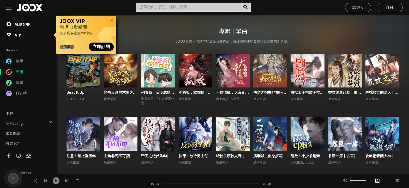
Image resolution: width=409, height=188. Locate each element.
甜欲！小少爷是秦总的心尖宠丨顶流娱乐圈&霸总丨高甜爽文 (307, 156)
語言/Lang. (29, 123)
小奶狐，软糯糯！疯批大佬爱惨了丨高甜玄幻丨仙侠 (195, 92)
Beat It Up (76, 92)
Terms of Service (18, 173)
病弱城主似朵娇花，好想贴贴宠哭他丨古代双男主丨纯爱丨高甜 (270, 156)
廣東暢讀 (110, 99)
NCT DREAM (75, 99)
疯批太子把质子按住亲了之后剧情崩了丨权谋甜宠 (307, 92)
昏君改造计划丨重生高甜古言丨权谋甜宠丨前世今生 (345, 92)
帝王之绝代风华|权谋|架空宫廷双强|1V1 (158, 156)
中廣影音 (147, 99)
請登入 (358, 8)
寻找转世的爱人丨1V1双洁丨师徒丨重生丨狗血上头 (382, 92)
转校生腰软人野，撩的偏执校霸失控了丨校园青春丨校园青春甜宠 (233, 156)
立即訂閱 (101, 47)
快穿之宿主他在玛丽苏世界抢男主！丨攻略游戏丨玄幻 (270, 92)
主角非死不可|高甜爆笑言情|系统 (120, 156)
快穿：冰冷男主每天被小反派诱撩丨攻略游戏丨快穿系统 (195, 156)
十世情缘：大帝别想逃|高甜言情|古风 (233, 92)
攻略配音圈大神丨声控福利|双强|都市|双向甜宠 (382, 156)
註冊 (390, 8)
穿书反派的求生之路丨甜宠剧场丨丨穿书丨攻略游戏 (120, 92)
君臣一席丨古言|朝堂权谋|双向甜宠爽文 (345, 156)
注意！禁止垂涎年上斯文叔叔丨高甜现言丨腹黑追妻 (83, 156)
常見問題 (13, 134)
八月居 (235, 99)
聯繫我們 (13, 144)
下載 (9, 114)
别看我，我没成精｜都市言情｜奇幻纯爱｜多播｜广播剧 (158, 92)
